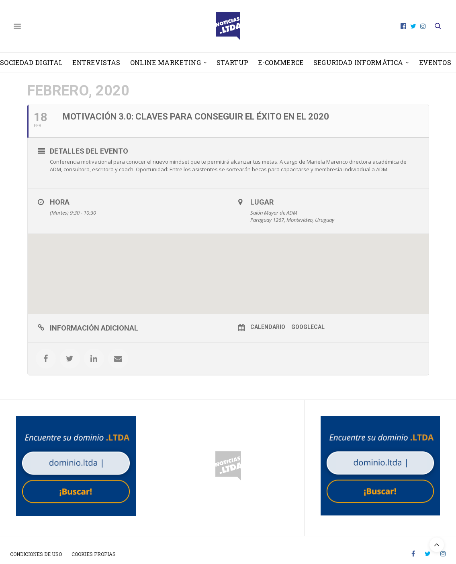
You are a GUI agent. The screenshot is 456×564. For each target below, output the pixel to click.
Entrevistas (96, 62)
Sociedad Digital (31, 62)
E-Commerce (280, 62)
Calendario (267, 327)
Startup (232, 62)
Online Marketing (165, 62)
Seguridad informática (358, 62)
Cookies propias (94, 554)
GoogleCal (308, 327)
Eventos (435, 62)
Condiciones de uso (36, 554)
